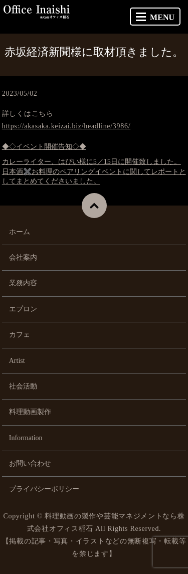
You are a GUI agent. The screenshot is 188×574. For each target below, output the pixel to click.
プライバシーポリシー (44, 489)
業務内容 (23, 283)
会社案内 (23, 257)
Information (26, 438)
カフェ (19, 334)
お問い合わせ (30, 463)
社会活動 (23, 386)
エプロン (23, 309)
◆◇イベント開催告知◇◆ (44, 146)
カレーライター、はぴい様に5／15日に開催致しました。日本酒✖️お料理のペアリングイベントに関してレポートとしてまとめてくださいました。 (94, 171)
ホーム (19, 232)
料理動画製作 (30, 412)
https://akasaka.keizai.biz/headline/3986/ (66, 126)
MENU (155, 17)
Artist (17, 360)
